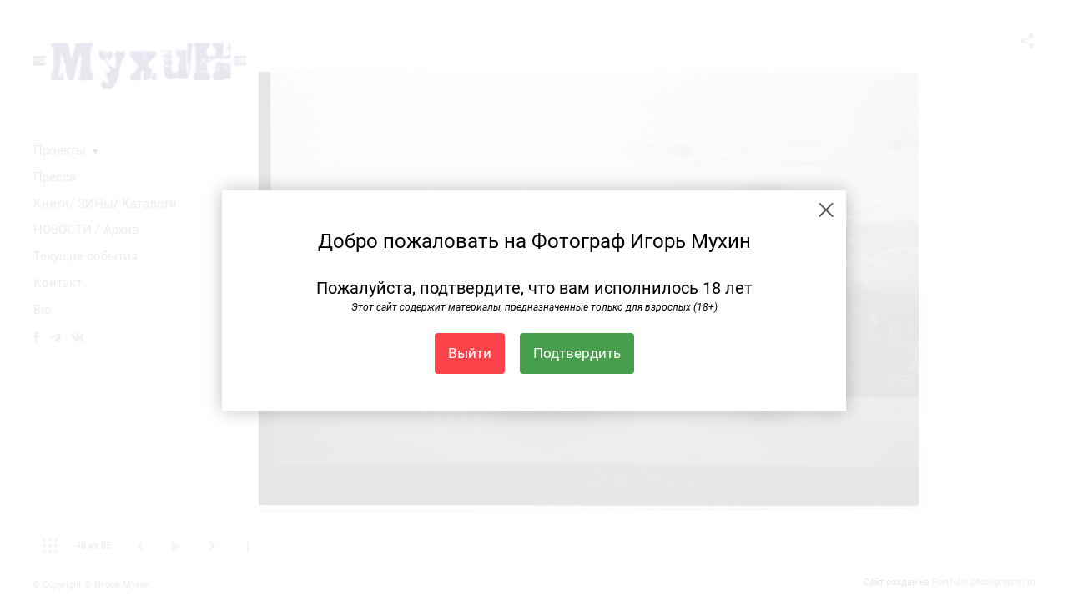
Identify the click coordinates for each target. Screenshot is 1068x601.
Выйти (469, 353)
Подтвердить (577, 353)
